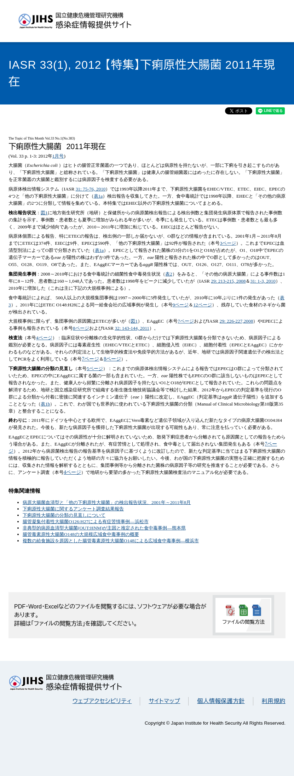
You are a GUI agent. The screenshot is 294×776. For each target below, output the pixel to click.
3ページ (228, 243)
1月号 (58, 156)
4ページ (44, 337)
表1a (98, 196)
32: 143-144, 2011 (132, 328)
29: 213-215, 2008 (228, 281)
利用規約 (274, 701)
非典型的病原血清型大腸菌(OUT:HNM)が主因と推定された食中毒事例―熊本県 (104, 528)
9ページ (181, 304)
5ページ (95, 368)
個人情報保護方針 (220, 701)
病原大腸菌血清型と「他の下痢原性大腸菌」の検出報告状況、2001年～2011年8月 (107, 502)
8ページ (81, 328)
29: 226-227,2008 (236, 321)
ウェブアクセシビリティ (102, 701)
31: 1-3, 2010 (262, 281)
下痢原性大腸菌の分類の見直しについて (64, 515)
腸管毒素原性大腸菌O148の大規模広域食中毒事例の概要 (81, 534)
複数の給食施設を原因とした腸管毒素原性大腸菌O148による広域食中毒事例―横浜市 (111, 540)
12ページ (202, 304)
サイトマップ (164, 701)
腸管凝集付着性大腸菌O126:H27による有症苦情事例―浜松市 (86, 521)
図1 (44, 212)
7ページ (186, 321)
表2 (168, 274)
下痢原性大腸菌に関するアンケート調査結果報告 (73, 508)
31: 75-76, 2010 (91, 189)
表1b (45, 404)
